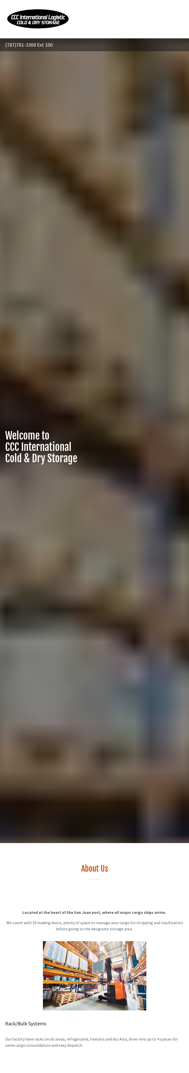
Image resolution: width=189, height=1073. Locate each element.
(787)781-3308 (20, 44)
